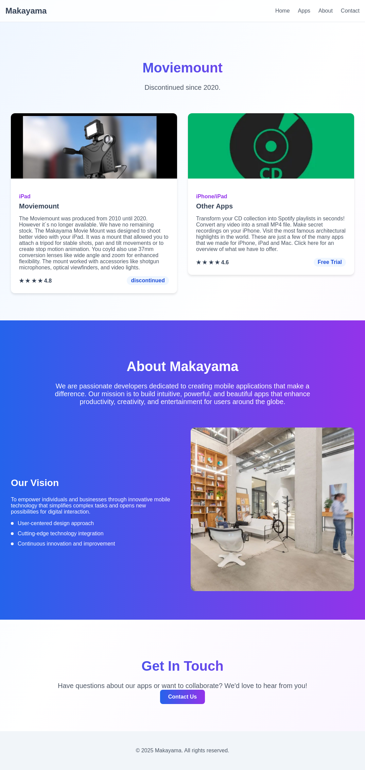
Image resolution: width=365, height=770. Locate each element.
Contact (350, 11)
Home (282, 11)
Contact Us (182, 697)
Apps (304, 11)
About (325, 11)
